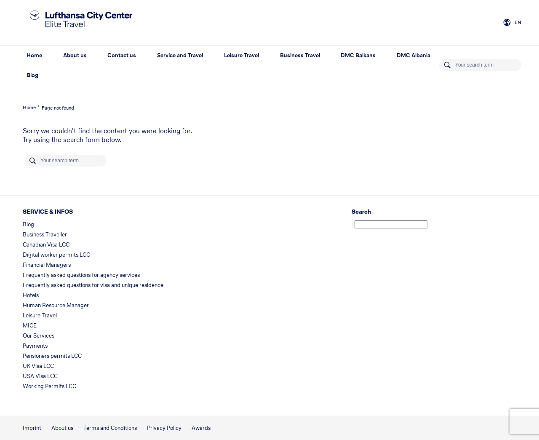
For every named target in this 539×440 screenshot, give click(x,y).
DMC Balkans (358, 55)
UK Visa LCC (38, 366)
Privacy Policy (164, 428)
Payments (35, 346)
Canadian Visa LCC (46, 245)
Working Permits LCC (49, 386)
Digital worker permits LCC (56, 255)
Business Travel (300, 55)
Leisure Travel (241, 55)
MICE (30, 326)
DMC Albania (413, 55)
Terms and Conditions (110, 428)
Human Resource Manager (56, 305)
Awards (201, 428)
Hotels (31, 295)
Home (34, 55)
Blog (32, 75)
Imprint (32, 428)
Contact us (121, 55)
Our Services (38, 336)
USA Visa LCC (40, 376)
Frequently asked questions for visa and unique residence (93, 285)
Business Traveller (45, 235)
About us (75, 55)
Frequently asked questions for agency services (81, 275)
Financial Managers (47, 265)
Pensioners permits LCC (52, 356)
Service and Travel (180, 55)
